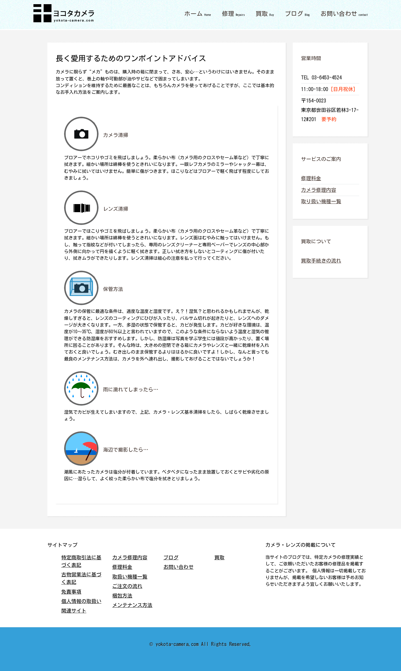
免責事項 (71, 591)
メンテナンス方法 (132, 605)
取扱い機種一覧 (129, 576)
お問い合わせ (339, 14)
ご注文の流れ (127, 586)
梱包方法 (122, 595)
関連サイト (73, 610)
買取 (262, 14)
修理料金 (311, 178)
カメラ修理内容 (318, 189)
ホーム (193, 14)
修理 (228, 14)
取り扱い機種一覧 (321, 201)
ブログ (294, 14)
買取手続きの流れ (321, 260)
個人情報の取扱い (81, 601)
